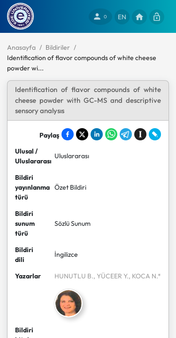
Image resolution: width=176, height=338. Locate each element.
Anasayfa (21, 47)
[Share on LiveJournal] (155, 134)
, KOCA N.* (145, 276)
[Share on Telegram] (126, 134)
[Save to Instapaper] (140, 134)
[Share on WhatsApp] (111, 134)
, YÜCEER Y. (111, 276)
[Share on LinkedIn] (97, 134)
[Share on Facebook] (67, 134)
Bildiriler (58, 47)
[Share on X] (82, 134)
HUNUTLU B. (73, 276)
